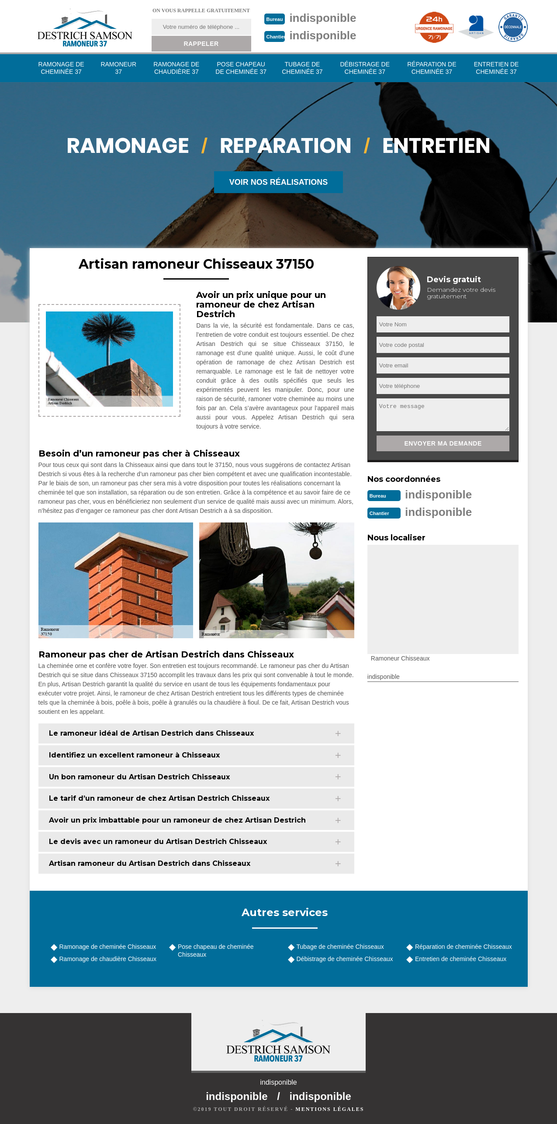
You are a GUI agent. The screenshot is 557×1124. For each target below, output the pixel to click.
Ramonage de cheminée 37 (61, 68)
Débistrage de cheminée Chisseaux (345, 958)
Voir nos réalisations (278, 182)
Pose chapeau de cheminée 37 (240, 68)
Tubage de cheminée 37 (302, 68)
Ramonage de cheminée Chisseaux (107, 946)
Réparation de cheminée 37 (431, 68)
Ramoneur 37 (118, 68)
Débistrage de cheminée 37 (365, 68)
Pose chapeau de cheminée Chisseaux (216, 950)
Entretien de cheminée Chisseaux (460, 958)
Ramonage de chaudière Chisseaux (108, 958)
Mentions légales (329, 1109)
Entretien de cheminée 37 (496, 68)
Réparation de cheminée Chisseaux (463, 946)
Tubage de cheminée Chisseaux (340, 946)
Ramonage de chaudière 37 (176, 68)
